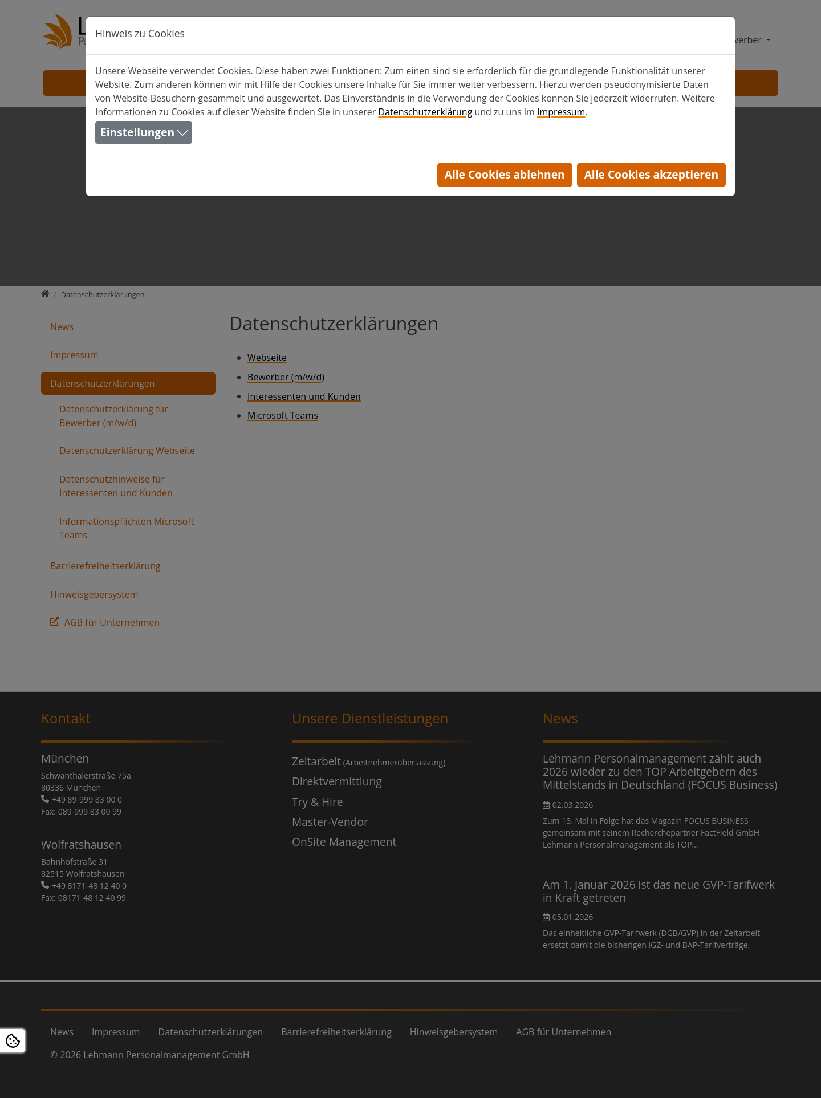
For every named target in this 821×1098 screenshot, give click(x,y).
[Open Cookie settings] (12, 1040)
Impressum (561, 112)
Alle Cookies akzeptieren (651, 174)
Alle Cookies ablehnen (505, 174)
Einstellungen (137, 132)
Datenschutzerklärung (425, 112)
